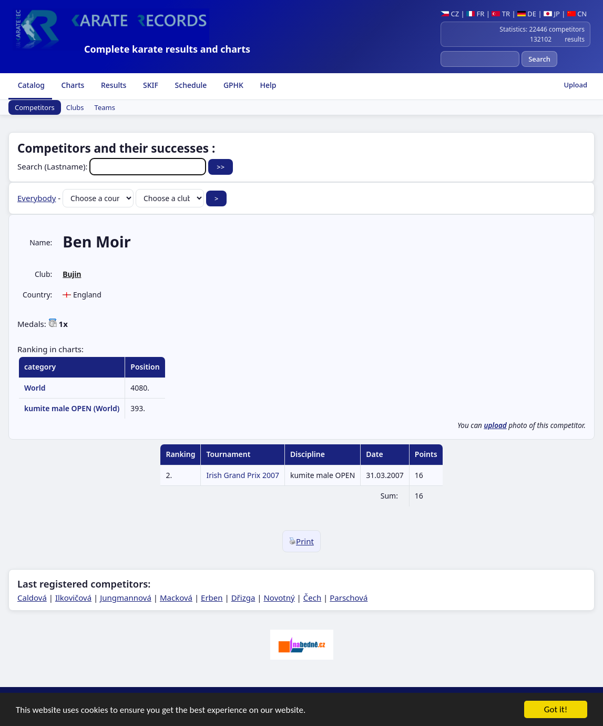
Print (301, 541)
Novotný (278, 597)
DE (526, 13)
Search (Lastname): (112, 166)
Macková (176, 597)
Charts (71, 85)
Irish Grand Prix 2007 (242, 475)
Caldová (32, 597)
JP (552, 13)
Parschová (348, 597)
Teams (105, 107)
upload (495, 425)
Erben (212, 597)
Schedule (190, 85)
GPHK (232, 85)
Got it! (555, 710)
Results (112, 85)
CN (577, 13)
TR (501, 13)
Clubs (75, 107)
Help (267, 85)
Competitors (35, 107)
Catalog (30, 85)
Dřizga (243, 597)
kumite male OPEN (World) (71, 408)
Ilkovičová (73, 597)
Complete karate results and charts (167, 49)
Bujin (72, 274)
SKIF (149, 85)
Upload (575, 84)
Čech (312, 597)
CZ (450, 13)
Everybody (36, 198)
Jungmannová (125, 597)
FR (475, 13)
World (35, 388)
